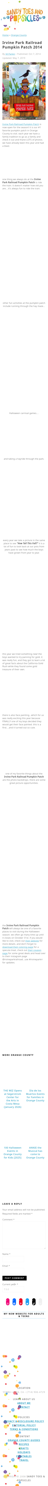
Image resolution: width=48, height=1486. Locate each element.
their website (32, 940)
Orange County (19, 35)
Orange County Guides (24, 1440)
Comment (8, 1219)
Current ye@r (10, 1284)
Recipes (24, 1444)
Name (6, 1253)
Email (6, 1265)
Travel (24, 1460)
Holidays (24, 1452)
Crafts (24, 1448)
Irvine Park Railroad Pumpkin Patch (20, 124)
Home (5, 35)
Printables (24, 1456)
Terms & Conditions (24, 1429)
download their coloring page (17, 946)
